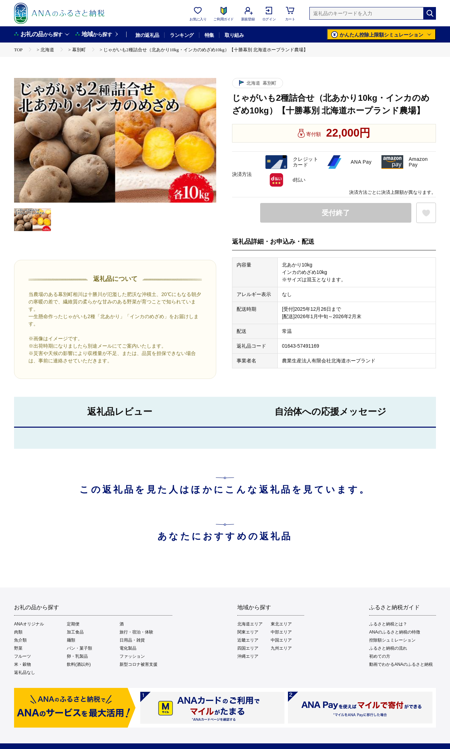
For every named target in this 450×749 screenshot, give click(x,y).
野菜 (18, 648)
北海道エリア (250, 624)
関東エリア (247, 632)
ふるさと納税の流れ (388, 648)
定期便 (73, 624)
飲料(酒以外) (79, 664)
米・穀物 (22, 664)
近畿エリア (247, 640)
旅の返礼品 (147, 35)
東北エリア (281, 624)
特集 (209, 35)
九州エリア (281, 648)
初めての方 (379, 656)
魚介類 (20, 640)
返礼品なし (24, 672)
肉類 (18, 632)
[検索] (429, 13)
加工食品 (75, 632)
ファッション (132, 656)
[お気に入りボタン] (426, 213)
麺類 (71, 640)
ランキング (181, 35)
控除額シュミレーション (392, 640)
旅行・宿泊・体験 (136, 632)
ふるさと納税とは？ (388, 624)
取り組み (234, 35)
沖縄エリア (247, 656)
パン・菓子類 (79, 648)
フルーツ (22, 656)
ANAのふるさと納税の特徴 (394, 632)
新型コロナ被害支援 (139, 664)
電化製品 (128, 648)
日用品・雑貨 (132, 640)
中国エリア (281, 640)
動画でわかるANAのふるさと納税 (401, 664)
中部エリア (281, 632)
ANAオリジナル (29, 624)
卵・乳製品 (77, 656)
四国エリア (247, 648)
